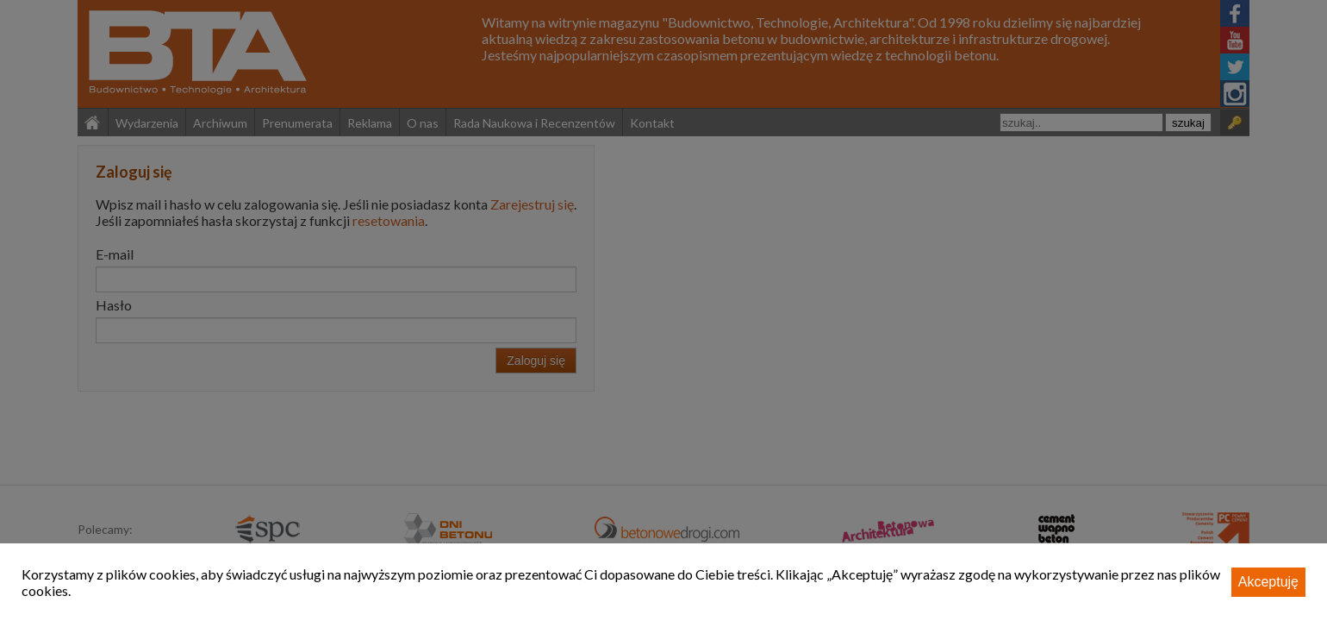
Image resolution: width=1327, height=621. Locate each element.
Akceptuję (1268, 581)
